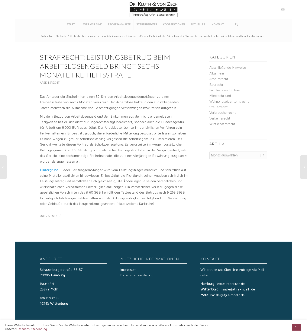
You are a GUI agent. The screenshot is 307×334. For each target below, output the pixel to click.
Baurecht (216, 84)
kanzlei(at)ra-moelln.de (238, 289)
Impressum (128, 269)
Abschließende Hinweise (227, 67)
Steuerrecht (218, 107)
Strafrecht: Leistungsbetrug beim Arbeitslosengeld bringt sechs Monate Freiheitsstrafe (117, 36)
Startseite (61, 36)
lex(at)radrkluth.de (231, 284)
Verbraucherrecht (222, 112)
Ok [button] (296, 327)
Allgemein (216, 73)
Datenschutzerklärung (137, 275)
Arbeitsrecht (175, 36)
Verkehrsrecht (219, 118)
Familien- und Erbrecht (226, 90)
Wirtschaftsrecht (222, 124)
